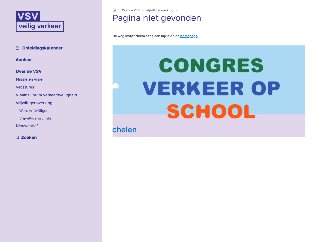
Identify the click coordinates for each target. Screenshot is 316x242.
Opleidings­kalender (39, 47)
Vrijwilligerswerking (34, 102)
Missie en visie (29, 79)
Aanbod (23, 59)
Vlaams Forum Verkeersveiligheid (46, 95)
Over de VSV (29, 71)
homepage (189, 36)
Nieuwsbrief (27, 125)
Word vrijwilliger (33, 110)
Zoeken (26, 137)
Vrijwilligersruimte (35, 118)
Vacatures (25, 87)
